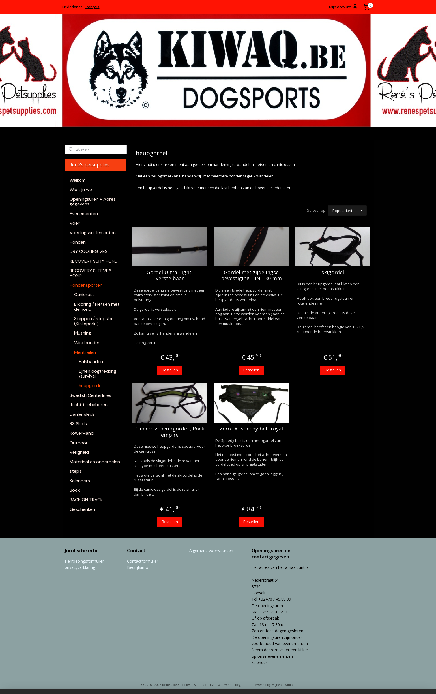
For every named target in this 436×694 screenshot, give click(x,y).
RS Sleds (78, 424)
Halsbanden (91, 362)
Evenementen (84, 214)
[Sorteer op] (347, 210)
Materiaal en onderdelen (95, 462)
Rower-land (82, 433)
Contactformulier (142, 560)
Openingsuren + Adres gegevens (93, 201)
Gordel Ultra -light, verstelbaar (170, 275)
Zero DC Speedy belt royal (251, 428)
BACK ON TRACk (86, 500)
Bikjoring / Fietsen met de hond (96, 306)
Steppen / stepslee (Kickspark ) (94, 321)
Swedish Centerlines (90, 395)
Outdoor (79, 443)
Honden (78, 242)
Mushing (82, 333)
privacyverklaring (80, 566)
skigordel (332, 272)
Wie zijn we (81, 189)
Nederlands (72, 6)
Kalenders (80, 481)
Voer (75, 223)
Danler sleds (82, 414)
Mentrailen (85, 352)
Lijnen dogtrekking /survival (97, 373)
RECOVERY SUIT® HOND (94, 261)
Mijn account (343, 6)
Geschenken (82, 509)
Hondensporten (86, 285)
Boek (75, 490)
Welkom (77, 180)
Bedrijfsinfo (137, 566)
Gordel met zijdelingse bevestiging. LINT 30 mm (251, 275)
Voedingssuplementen (93, 232)
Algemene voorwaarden (211, 549)
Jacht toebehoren (89, 405)
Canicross (84, 294)
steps (75, 471)
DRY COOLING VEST (90, 251)
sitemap (200, 684)
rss (212, 684)
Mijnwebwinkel (283, 684)
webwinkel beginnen (234, 684)
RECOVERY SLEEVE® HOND (90, 273)
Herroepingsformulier (84, 560)
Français (92, 6)
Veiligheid (79, 452)
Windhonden (87, 343)
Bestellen (170, 369)
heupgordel (90, 386)
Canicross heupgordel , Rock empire (169, 431)
